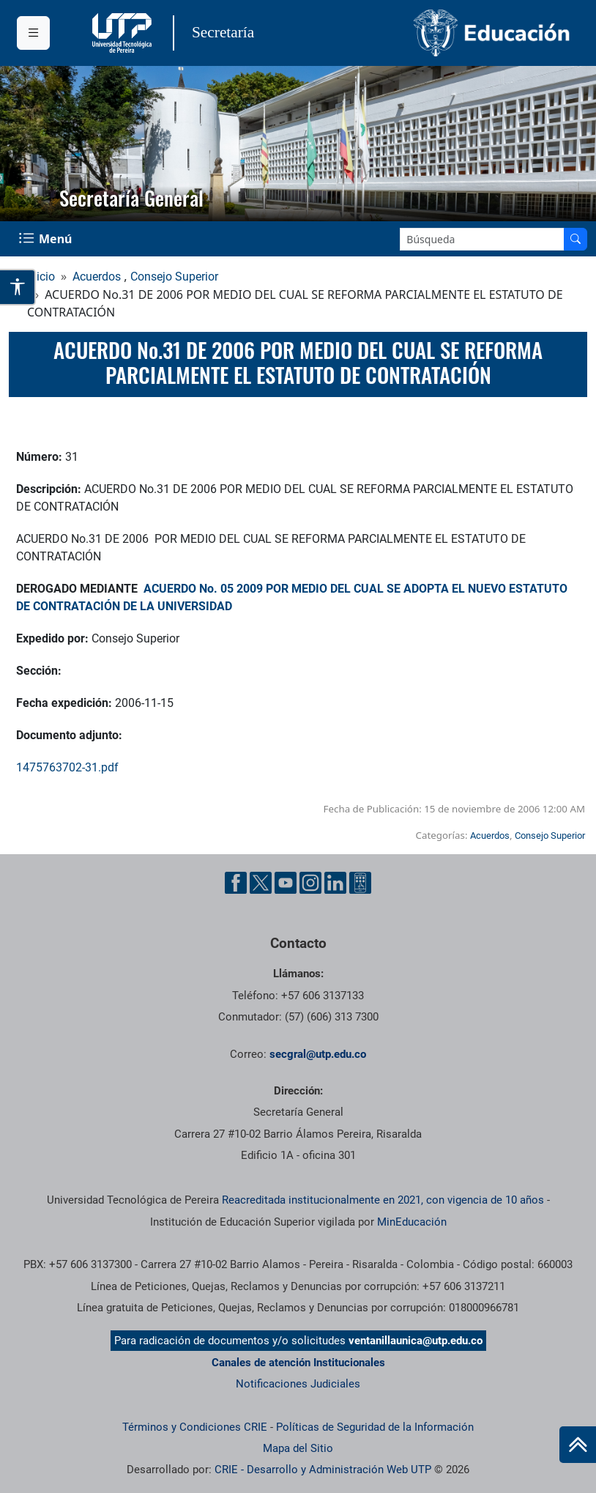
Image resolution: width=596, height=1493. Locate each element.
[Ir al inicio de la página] (577, 1444)
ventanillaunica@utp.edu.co (416, 1340)
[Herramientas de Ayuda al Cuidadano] (360, 883)
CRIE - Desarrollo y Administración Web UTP (323, 1469)
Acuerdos (96, 277)
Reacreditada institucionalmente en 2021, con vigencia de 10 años (383, 1200)
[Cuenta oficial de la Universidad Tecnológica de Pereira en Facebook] (236, 883)
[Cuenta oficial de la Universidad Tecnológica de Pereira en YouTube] (286, 883)
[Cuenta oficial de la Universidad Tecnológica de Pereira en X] (261, 883)
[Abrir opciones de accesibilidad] (18, 287)
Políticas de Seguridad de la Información (375, 1427)
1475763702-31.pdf (67, 767)
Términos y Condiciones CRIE (194, 1427)
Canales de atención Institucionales (298, 1362)
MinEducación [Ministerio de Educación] (412, 1222)
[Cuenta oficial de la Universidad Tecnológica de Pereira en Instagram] (310, 883)
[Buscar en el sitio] (575, 239)
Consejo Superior (174, 277)
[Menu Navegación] (47, 238)
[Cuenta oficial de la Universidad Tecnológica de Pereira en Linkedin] (335, 883)
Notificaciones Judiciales (298, 1383)
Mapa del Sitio (298, 1448)
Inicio (41, 277)
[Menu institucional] (33, 33)
